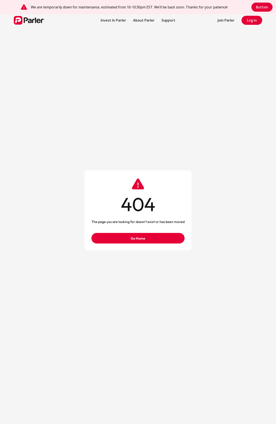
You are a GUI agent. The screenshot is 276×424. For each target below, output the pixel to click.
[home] (40, 20)
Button (262, 7)
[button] (168, 20)
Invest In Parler (113, 20)
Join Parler (226, 20)
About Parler (144, 20)
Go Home (138, 238)
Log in (252, 20)
